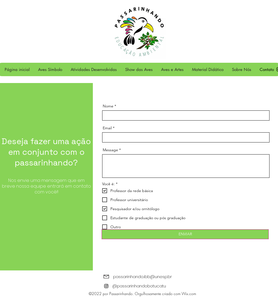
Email (107, 128)
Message (110, 150)
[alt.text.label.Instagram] (106, 286)
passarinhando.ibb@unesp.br (142, 276)
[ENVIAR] (185, 234)
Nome (108, 106)
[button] (93, 69)
